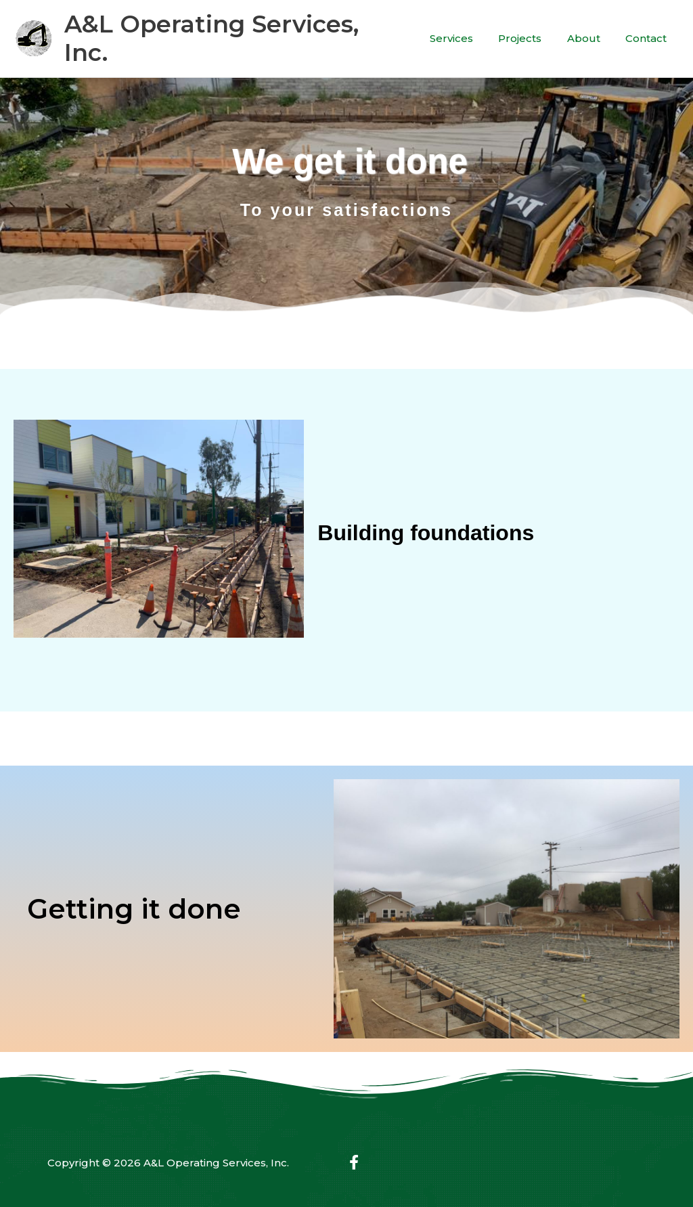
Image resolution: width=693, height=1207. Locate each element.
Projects (532, 28)
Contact (648, 28)
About (591, 28)
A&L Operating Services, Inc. (236, 28)
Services (469, 28)
